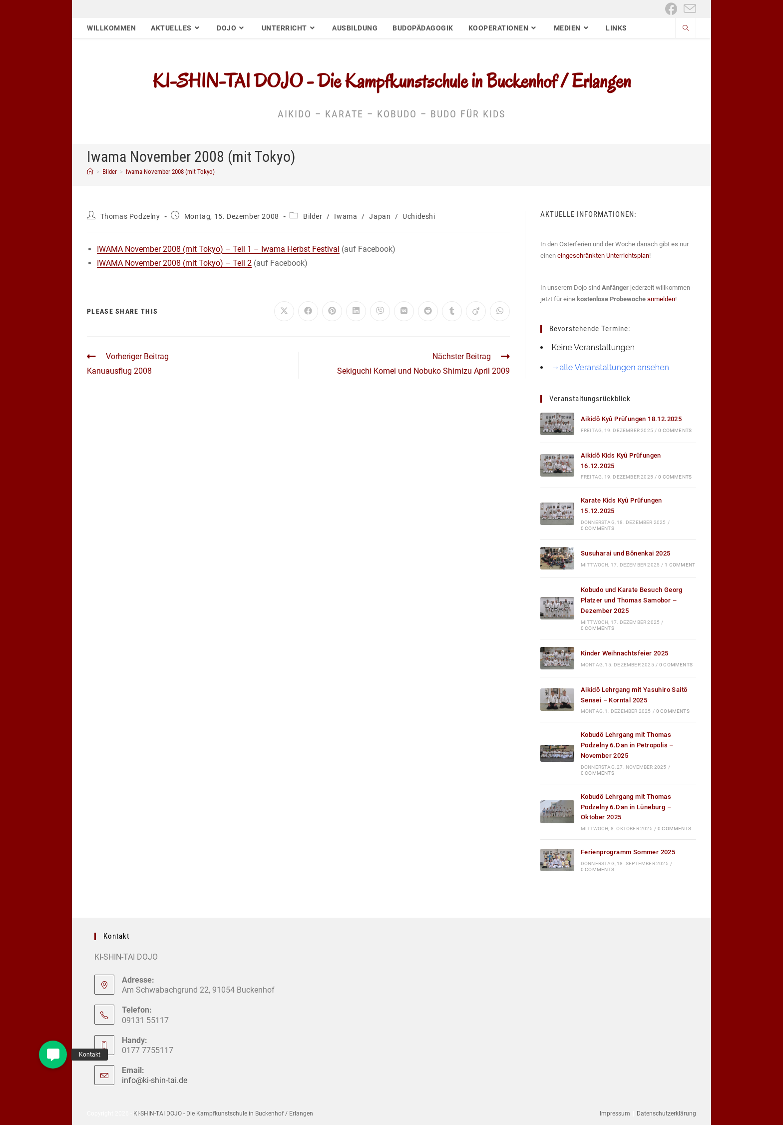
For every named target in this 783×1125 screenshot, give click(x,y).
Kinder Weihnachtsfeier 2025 (625, 653)
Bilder (313, 216)
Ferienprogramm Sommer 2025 (628, 852)
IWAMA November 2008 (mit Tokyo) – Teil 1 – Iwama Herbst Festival (218, 249)
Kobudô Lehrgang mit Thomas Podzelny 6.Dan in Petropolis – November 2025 (627, 745)
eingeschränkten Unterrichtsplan (603, 255)
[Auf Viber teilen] (380, 311)
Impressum (615, 1113)
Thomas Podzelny (130, 216)
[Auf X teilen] (284, 311)
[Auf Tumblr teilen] (452, 311)
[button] (53, 1055)
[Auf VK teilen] (404, 311)
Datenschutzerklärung (666, 1113)
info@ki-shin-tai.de (154, 1080)
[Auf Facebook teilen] (308, 311)
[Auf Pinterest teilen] (332, 311)
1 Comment (680, 564)
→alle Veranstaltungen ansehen (610, 367)
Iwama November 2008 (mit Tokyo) (170, 171)
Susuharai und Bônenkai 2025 (626, 553)
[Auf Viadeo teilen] (476, 311)
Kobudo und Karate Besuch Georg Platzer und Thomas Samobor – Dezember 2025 (632, 600)
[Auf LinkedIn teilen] (356, 311)
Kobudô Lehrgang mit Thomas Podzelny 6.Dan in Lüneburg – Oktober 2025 (626, 807)
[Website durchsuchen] (686, 28)
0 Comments (675, 430)
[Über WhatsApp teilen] (500, 311)
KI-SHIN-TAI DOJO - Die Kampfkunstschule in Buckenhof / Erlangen (391, 81)
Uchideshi (418, 216)
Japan (380, 216)
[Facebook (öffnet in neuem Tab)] (671, 8)
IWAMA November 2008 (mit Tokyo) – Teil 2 (174, 263)
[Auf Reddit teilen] (428, 311)
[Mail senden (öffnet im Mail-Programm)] (688, 8)
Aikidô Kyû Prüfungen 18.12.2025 (631, 419)
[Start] (90, 171)
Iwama (345, 216)
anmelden (661, 299)
